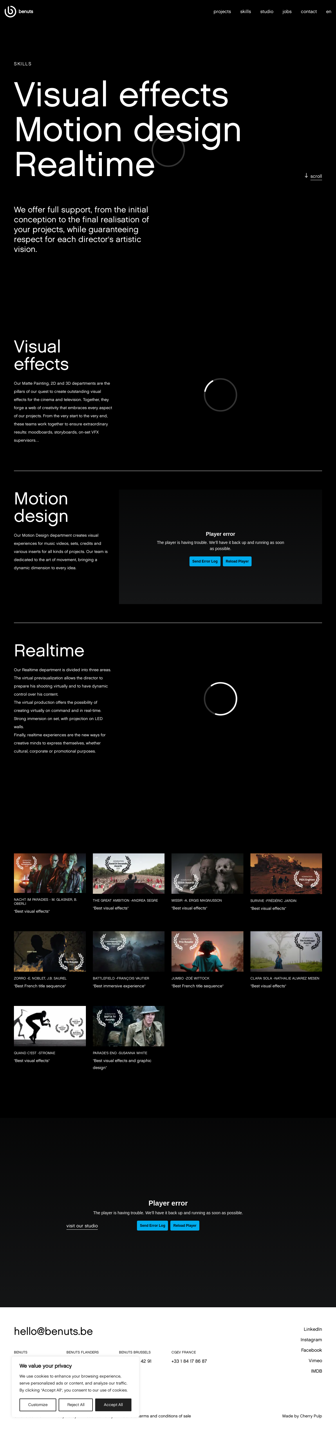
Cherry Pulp (311, 1416)
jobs (287, 5)
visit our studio (82, 1226)
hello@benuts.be (53, 1331)
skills (245, 5)
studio (266, 5)
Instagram (311, 1339)
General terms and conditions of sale (156, 1416)
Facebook (311, 1350)
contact (309, 5)
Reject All (75, 1404)
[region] (75, 1386)
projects (222, 5)
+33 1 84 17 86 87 (189, 1361)
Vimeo (315, 1360)
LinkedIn (313, 1329)
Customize (38, 1404)
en (328, 5)
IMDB (316, 1371)
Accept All (113, 1404)
